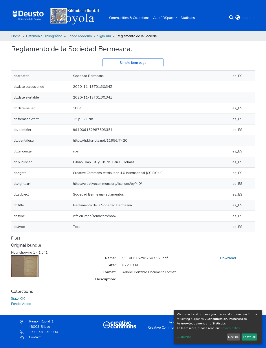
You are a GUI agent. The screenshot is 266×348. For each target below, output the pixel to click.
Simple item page (133, 62)
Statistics (188, 17)
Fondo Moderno (80, 36)
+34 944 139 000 (39, 332)
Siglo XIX (104, 36)
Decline (233, 337)
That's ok (249, 337)
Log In (246, 17)
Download (228, 258)
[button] (237, 17)
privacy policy (230, 328)
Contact (30, 337)
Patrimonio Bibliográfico (44, 36)
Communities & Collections (129, 17)
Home (16, 36)
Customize (184, 337)
